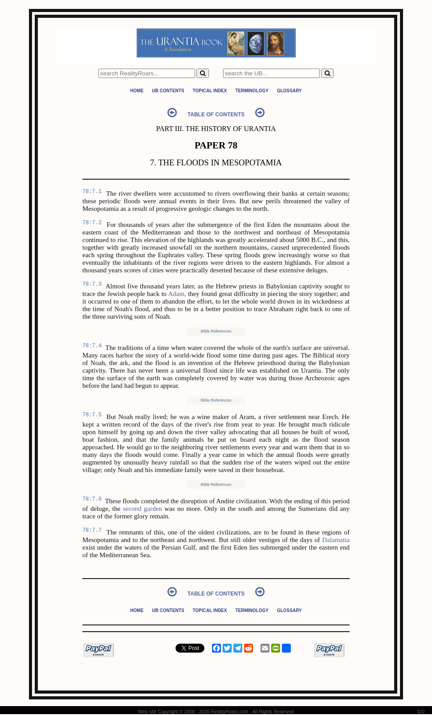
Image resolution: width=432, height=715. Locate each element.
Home (136, 90)
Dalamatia (336, 539)
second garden (142, 508)
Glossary (289, 90)
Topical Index (210, 90)
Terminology (251, 90)
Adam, (177, 293)
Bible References (216, 331)
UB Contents (168, 90)
